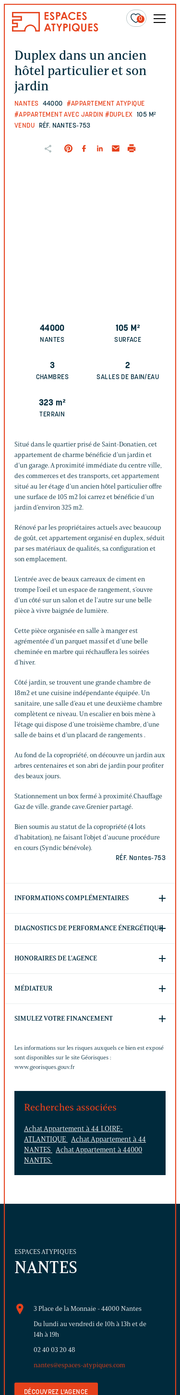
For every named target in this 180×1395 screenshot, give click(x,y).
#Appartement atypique (106, 104)
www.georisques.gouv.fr (44, 1066)
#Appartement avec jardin (58, 115)
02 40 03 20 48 (54, 1350)
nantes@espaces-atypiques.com (79, 1365)
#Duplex (119, 115)
